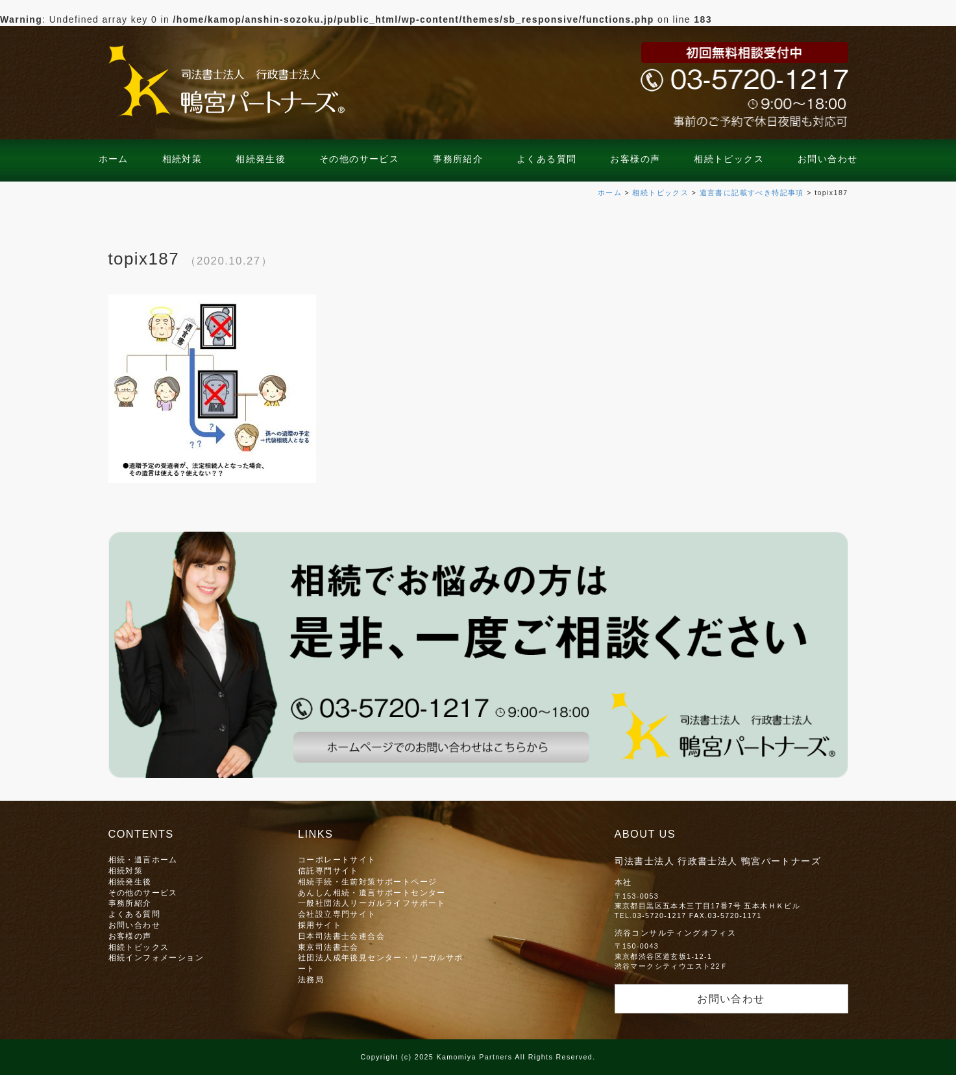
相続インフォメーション (156, 957)
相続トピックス (729, 159)
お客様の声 (635, 159)
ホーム (114, 159)
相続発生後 (261, 159)
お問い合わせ (827, 159)
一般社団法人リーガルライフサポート (372, 903)
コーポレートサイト (337, 859)
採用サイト (319, 925)
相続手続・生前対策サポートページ (367, 881)
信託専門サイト (328, 870)
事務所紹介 (458, 159)
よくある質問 (546, 159)
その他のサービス (359, 159)
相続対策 (182, 159)
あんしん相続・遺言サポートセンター (372, 892)
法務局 (311, 979)
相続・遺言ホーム (143, 859)
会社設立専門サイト (337, 914)
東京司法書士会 (328, 947)
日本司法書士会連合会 (341, 936)
